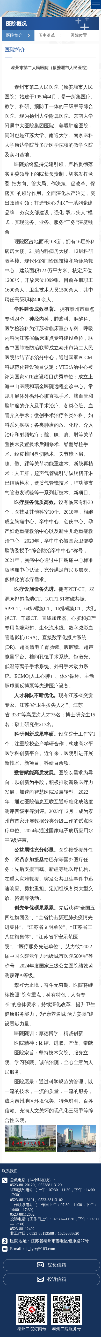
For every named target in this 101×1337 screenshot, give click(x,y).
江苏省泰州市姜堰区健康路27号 (60, 1241)
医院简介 (14, 35)
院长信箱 (56, 1265)
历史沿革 (46, 35)
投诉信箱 (56, 1279)
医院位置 (78, 35)
